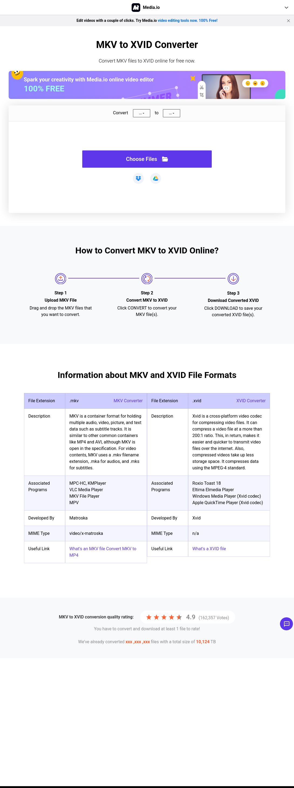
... (140, 113)
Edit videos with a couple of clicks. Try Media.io (147, 20)
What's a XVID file (209, 548)
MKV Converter (128, 400)
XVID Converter (251, 400)
